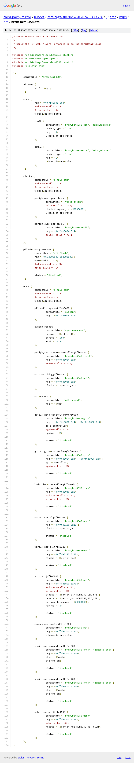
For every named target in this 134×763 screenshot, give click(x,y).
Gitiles (21, 757)
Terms (40, 757)
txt (119, 757)
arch (113, 17)
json (128, 757)
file (75, 30)
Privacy (31, 757)
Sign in (127, 5)
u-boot (39, 17)
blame (93, 30)
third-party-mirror (17, 17)
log (84, 30)
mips (123, 17)
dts (5, 22)
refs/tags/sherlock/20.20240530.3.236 (75, 17)
